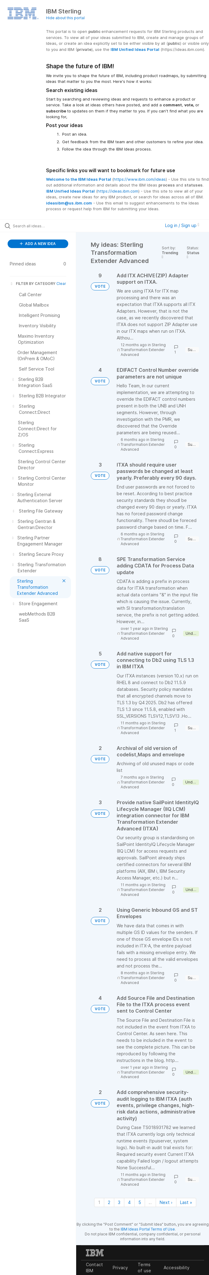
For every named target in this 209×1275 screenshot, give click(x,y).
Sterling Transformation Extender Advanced (143, 350)
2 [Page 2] (109, 1202)
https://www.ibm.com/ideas (140, 179)
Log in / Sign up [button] (182, 225)
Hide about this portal (65, 18)
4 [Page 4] (129, 1202)
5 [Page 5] (139, 1202)
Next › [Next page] (166, 1202)
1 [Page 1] (99, 1202)
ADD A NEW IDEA (38, 243)
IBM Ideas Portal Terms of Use (148, 1229)
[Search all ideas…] (41, 225)
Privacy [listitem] (120, 1267)
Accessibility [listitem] (177, 1267)
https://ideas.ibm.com (117, 191)
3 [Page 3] (119, 1202)
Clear (61, 283)
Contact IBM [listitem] (94, 1267)
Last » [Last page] (186, 1202)
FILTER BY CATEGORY (32, 283)
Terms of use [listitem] (144, 1267)
